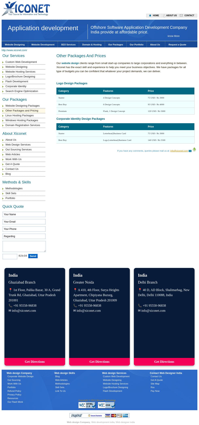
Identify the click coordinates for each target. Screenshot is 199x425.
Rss (153, 387)
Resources (12, 398)
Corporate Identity (15, 86)
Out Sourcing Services (18, 149)
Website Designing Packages (22, 105)
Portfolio (10, 198)
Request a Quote (177, 44)
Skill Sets (10, 193)
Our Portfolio (137, 44)
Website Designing (15, 44)
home (156, 15)
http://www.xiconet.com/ (14, 50)
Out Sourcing (13, 380)
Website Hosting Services (20, 71)
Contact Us (11, 168)
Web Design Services (18, 144)
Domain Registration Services (22, 125)
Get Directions (35, 361)
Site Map (155, 383)
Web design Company (78, 422)
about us (171, 15)
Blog (8, 173)
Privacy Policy (14, 394)
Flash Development (16, 81)
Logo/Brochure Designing (20, 76)
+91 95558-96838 (24, 305)
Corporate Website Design (20, 376)
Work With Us (13, 159)
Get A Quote (12, 164)
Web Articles (12, 154)
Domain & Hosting (92, 44)
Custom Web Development (21, 61)
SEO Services (68, 44)
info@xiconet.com (179, 151)
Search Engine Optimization (21, 91)
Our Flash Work (15, 402)
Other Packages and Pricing (21, 110)
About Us (156, 44)
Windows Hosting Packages (21, 120)
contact (189, 15)
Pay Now (155, 391)
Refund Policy (14, 391)
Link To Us (60, 391)
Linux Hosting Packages (19, 115)
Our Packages (115, 44)
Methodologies (14, 188)
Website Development (42, 44)
